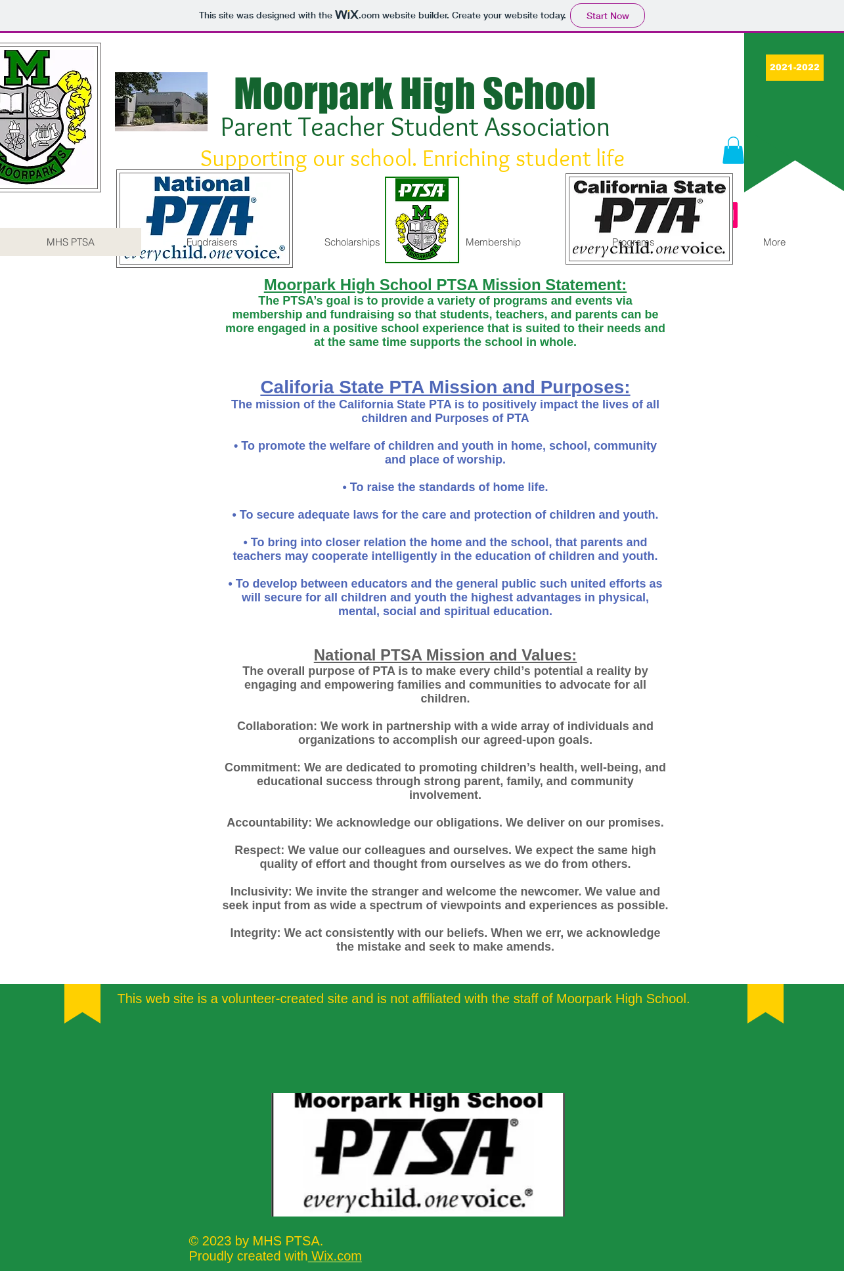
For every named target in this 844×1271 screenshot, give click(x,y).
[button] (733, 150)
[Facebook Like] (418, 1067)
